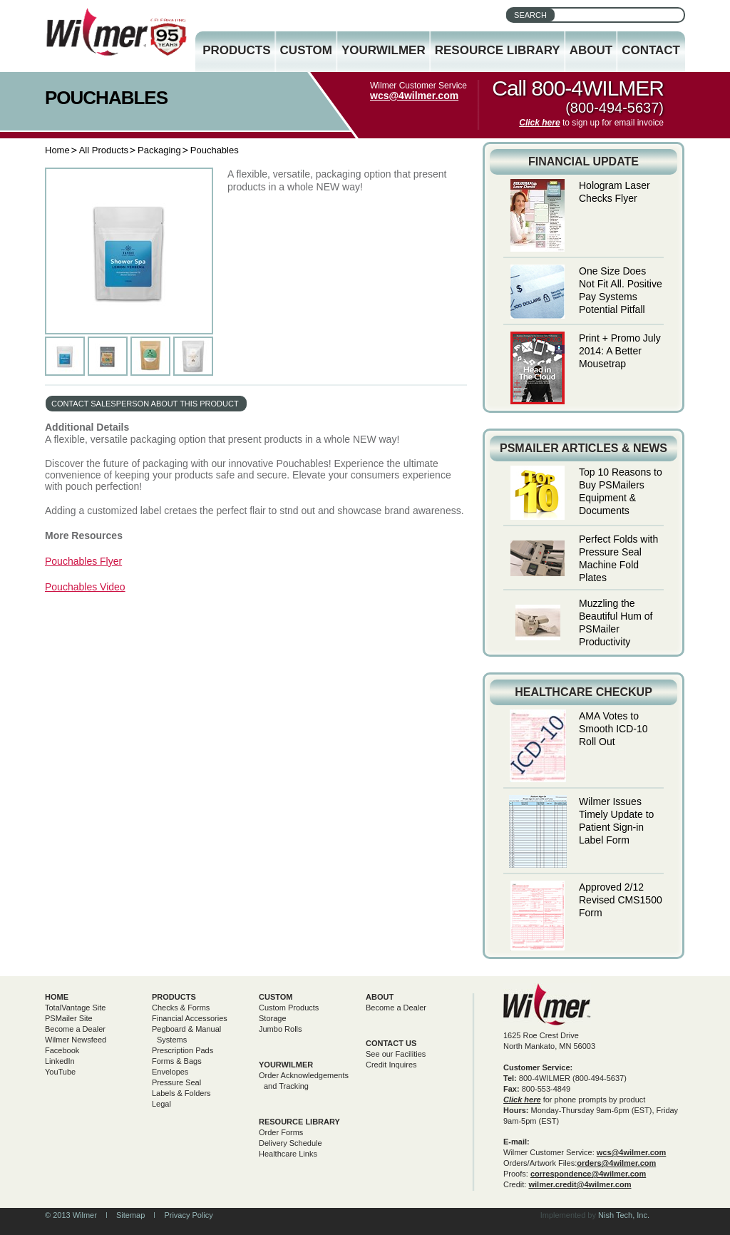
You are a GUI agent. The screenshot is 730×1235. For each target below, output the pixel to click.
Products (236, 50)
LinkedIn (60, 1061)
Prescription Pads (182, 1050)
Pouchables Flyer (83, 561)
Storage (273, 1018)
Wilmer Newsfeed (75, 1039)
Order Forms (281, 1132)
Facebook (62, 1050)
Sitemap (130, 1215)
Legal (161, 1104)
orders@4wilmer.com (616, 1163)
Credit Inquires (391, 1064)
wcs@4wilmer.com (414, 95)
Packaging (159, 150)
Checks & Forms (181, 1007)
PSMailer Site (69, 1018)
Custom (306, 50)
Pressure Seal (176, 1082)
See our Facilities (396, 1054)
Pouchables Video (85, 587)
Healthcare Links (288, 1153)
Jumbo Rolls (280, 1029)
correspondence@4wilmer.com (588, 1173)
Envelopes (170, 1071)
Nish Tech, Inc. (623, 1215)
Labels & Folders (181, 1093)
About (591, 50)
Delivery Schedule (290, 1143)
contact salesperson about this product (145, 403)
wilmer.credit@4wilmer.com (579, 1184)
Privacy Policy (188, 1215)
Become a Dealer (75, 1029)
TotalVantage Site (75, 1007)
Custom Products (289, 1007)
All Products (103, 150)
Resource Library (497, 50)
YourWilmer (383, 50)
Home (57, 150)
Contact (651, 50)
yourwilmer (286, 1064)
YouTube (60, 1071)
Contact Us (391, 1043)
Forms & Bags (177, 1061)
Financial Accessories (189, 1018)
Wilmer (547, 1004)
